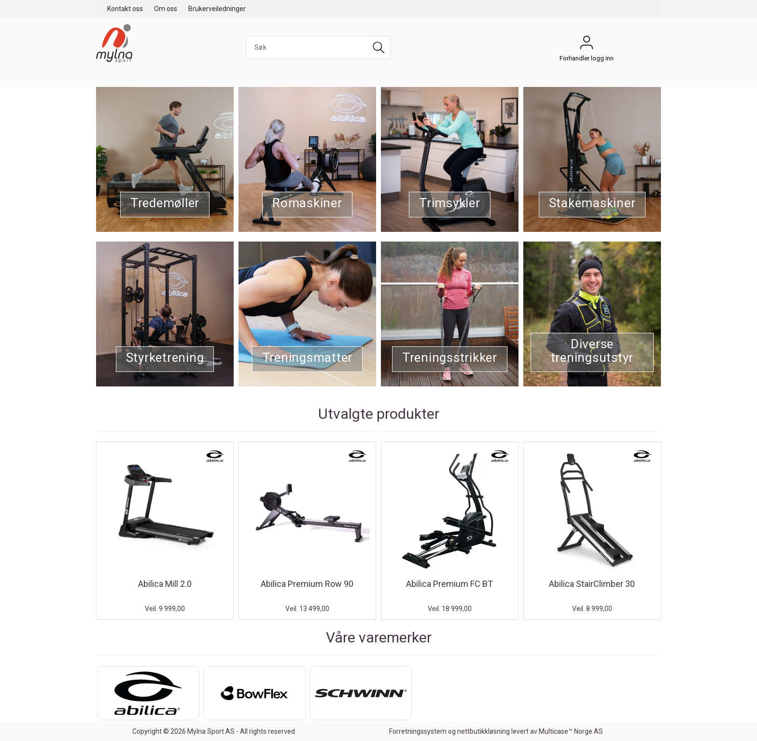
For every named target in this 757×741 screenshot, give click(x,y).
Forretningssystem (418, 731)
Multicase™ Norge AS (571, 731)
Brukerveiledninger (217, 9)
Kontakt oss (125, 9)
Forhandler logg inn (586, 45)
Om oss (165, 9)
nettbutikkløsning (483, 731)
